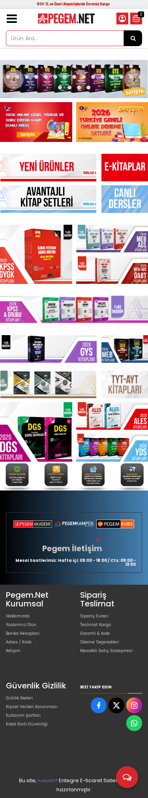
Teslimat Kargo (95, 625)
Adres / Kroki (19, 642)
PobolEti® (48, 781)
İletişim (13, 651)
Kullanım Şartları (23, 715)
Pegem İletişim (72, 548)
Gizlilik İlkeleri (19, 698)
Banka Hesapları (22, 633)
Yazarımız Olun (21, 625)
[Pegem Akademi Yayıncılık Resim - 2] (112, 122)
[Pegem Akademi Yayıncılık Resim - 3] (112, 270)
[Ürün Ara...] (133, 38)
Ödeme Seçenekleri (99, 642)
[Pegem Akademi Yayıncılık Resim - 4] (131, 476)
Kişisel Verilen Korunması (32, 707)
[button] (8, 66)
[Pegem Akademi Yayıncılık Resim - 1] (36, 122)
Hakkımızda (18, 616)
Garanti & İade (95, 633)
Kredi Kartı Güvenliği (27, 724)
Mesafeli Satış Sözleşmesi (106, 651)
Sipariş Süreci (94, 616)
